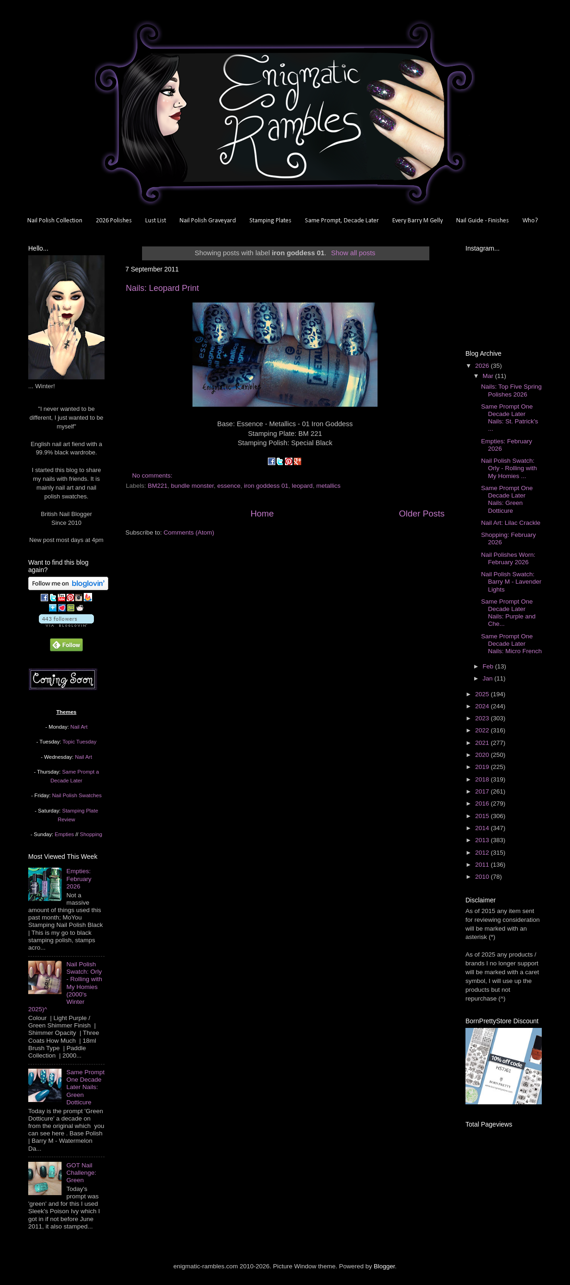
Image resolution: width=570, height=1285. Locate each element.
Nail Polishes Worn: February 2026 (508, 558)
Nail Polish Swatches (77, 795)
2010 (483, 876)
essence (228, 485)
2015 (483, 816)
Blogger (384, 1266)
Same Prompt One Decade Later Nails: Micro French (511, 644)
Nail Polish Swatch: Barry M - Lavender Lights (511, 581)
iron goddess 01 (266, 485)
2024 (483, 706)
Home (261, 513)
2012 (483, 852)
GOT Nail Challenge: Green (81, 1173)
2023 (483, 718)
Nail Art (78, 727)
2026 (483, 365)
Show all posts (353, 253)
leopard (302, 485)
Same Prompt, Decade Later (342, 220)
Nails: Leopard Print (162, 288)
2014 (483, 828)
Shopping (91, 834)
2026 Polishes (114, 220)
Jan (489, 678)
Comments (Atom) (189, 532)
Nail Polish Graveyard (208, 220)
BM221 (157, 485)
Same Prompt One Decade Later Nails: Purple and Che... (508, 613)
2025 (483, 694)
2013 (483, 840)
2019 (483, 766)
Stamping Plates (270, 220)
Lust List (155, 220)
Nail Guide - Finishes (482, 220)
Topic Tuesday (79, 741)
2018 (483, 779)
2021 (483, 742)
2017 (483, 791)
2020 (483, 754)
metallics (328, 485)
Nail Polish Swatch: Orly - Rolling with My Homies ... (509, 468)
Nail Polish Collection (54, 220)
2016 (483, 803)
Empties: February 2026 (78, 878)
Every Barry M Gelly (417, 220)
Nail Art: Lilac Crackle (510, 522)
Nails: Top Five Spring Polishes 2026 (511, 390)
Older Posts (422, 513)
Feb (489, 666)
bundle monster (192, 485)
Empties (64, 834)
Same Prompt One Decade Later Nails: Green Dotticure (85, 1087)
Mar (489, 375)
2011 (483, 864)
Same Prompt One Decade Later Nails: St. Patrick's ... (509, 418)
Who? (530, 220)
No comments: (153, 475)
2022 (483, 730)
